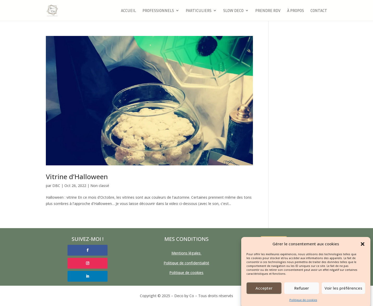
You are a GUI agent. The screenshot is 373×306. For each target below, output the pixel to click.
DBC (56, 185)
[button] (362, 247)
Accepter (264, 291)
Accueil (128, 11)
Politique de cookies (303, 303)
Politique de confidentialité (186, 262)
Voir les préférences (343, 291)
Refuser (301, 291)
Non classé (99, 185)
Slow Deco (233, 11)
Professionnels (158, 11)
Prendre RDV (268, 11)
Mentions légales (186, 253)
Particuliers (199, 11)
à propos (295, 11)
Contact (318, 11)
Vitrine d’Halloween (77, 176)
